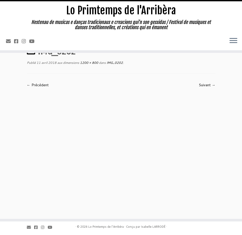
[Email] (10, 41)
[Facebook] (18, 41)
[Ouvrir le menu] (233, 41)
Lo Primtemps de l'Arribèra (121, 10)
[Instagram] (25, 41)
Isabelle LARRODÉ (153, 227)
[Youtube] (33, 41)
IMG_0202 (114, 62)
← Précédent (38, 85)
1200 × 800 (88, 62)
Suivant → (207, 85)
